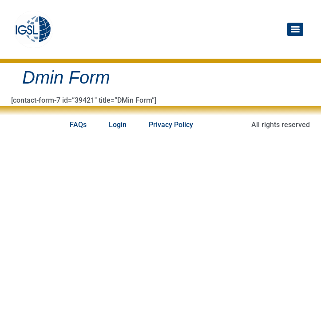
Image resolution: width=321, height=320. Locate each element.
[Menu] (295, 29)
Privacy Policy (171, 124)
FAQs (78, 124)
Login (118, 124)
